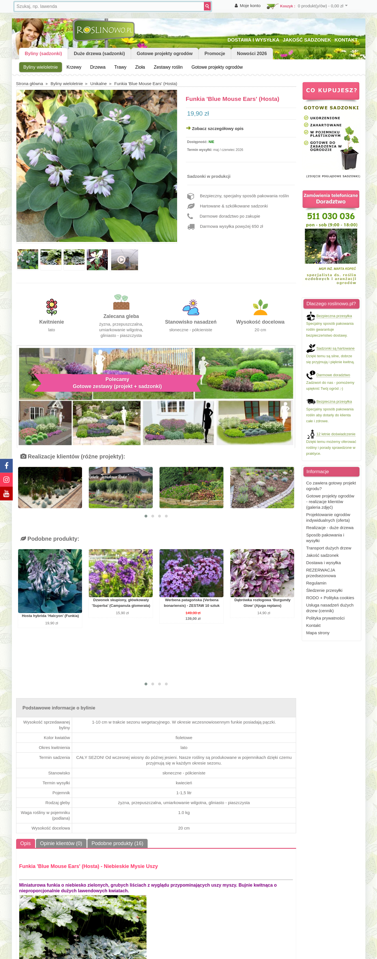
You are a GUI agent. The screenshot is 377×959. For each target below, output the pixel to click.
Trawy (120, 67)
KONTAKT (346, 40)
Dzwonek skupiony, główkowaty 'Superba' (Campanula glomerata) (121, 603)
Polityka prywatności (325, 618)
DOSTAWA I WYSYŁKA (253, 40)
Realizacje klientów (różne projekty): (72, 456)
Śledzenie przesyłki (324, 590)
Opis (25, 843)
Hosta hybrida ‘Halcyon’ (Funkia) (50, 616)
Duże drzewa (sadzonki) (99, 53)
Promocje (214, 53)
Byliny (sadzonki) (43, 53)
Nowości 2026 (252, 53)
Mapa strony (318, 632)
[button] (146, 516)
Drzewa (97, 67)
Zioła (140, 67)
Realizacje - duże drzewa (330, 527)
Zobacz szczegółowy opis (218, 128)
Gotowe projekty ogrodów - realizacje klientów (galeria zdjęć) (330, 501)
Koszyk (286, 6)
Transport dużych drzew (329, 547)
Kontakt (313, 625)
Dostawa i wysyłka (323, 562)
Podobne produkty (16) (117, 843)
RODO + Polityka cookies (330, 597)
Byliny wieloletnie (40, 67)
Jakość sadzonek (322, 555)
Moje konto (250, 5)
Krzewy (73, 67)
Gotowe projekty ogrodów (165, 53)
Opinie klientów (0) (61, 843)
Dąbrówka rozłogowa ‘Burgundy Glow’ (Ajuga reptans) (262, 603)
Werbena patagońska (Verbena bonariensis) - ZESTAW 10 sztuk (192, 603)
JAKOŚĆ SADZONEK (307, 40)
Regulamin (316, 583)
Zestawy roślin (168, 67)
